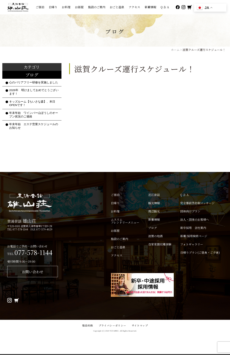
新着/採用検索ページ (193, 236)
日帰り (53, 7)
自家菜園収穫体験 (159, 244)
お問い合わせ (32, 271)
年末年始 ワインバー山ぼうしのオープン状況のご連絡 (33, 114)
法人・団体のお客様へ (194, 219)
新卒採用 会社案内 (193, 227)
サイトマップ (140, 325)
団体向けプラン (190, 211)
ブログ (152, 227)
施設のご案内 (96, 7)
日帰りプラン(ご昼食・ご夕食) (201, 252)
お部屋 (79, 7)
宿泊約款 (87, 325)
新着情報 (150, 7)
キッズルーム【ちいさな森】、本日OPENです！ (32, 103)
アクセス (134, 7)
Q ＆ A (165, 7)
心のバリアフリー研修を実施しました (33, 82)
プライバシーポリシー (112, 325)
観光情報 (154, 203)
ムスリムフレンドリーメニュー (125, 221)
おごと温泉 (117, 7)
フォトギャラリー (191, 244)
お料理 (66, 7)
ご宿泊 (40, 7)
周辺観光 (154, 211)
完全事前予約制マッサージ (197, 203)
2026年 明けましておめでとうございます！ (34, 92)
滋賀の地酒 (155, 236)
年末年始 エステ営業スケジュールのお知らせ (33, 126)
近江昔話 (154, 194)
